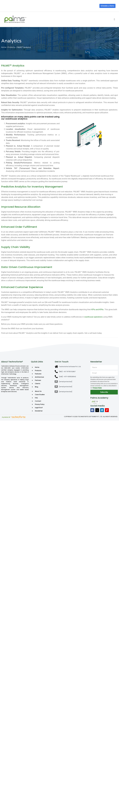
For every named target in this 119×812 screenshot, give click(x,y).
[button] (114, 19)
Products (11, 47)
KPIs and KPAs (97, 309)
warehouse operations (93, 317)
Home (3, 47)
